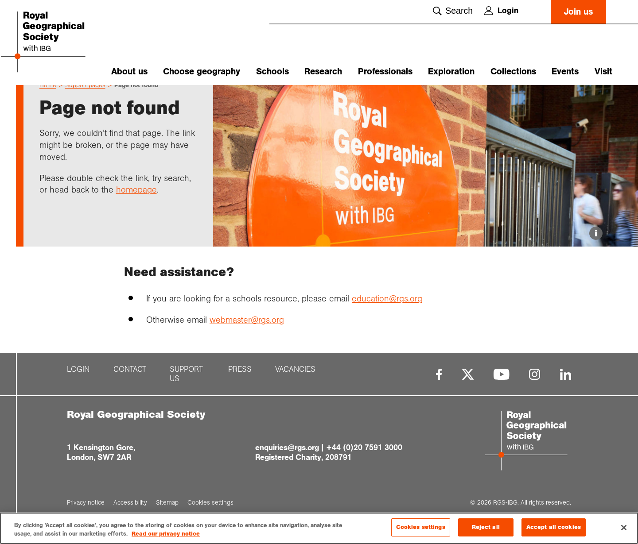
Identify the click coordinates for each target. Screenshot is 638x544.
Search (453, 10)
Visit (603, 71)
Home (47, 100)
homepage (136, 205)
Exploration (451, 71)
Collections (513, 71)
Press (240, 385)
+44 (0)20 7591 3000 (364, 463)
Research (323, 71)
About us (129, 71)
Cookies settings (420, 529)
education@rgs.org (387, 314)
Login (501, 10)
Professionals (385, 71)
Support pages (85, 100)
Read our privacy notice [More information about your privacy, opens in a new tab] (166, 536)
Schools (272, 71)
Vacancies (295, 385)
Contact (129, 385)
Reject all (486, 529)
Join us (578, 11)
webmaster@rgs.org (247, 335)
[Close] (624, 530)
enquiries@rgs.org (287, 463)
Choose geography (201, 71)
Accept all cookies (553, 529)
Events (565, 71)
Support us (186, 389)
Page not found (136, 100)
